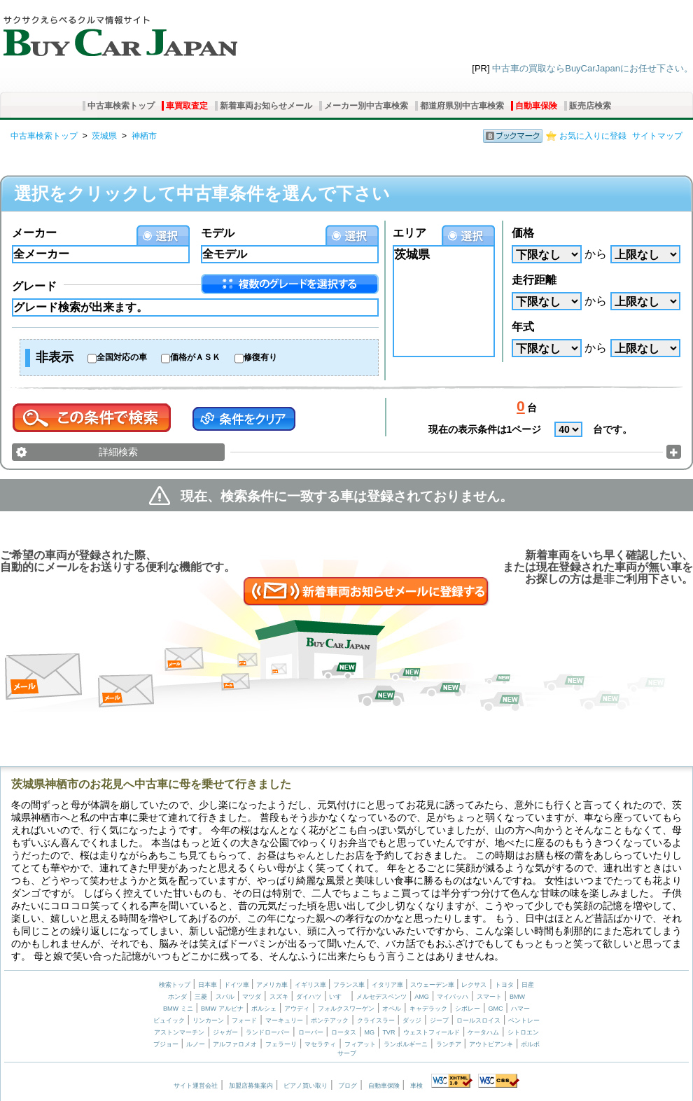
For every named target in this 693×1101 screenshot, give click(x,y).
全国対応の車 (122, 357)
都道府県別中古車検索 (462, 106)
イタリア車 (388, 984)
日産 (528, 984)
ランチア (448, 1044)
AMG (421, 996)
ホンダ (177, 996)
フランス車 (350, 984)
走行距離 (534, 280)
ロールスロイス (478, 1020)
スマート (489, 996)
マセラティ (320, 1044)
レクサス (473, 984)
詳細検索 (118, 451)
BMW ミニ (178, 1008)
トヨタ (504, 984)
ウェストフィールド (431, 1032)
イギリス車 (311, 984)
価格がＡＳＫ (195, 357)
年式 (523, 327)
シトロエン (523, 1032)
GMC (495, 1008)
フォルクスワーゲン (346, 1008)
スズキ (279, 996)
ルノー (195, 1044)
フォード (244, 1020)
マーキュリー (284, 1020)
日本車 (208, 984)
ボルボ (530, 1044)
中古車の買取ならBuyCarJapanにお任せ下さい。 (592, 68)
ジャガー (225, 1032)
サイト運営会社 (196, 1085)
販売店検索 (590, 106)
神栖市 (144, 136)
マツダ (251, 996)
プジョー (165, 1044)
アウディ (296, 1008)
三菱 (201, 996)
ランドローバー (268, 1032)
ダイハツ (308, 996)
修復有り (260, 357)
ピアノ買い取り (306, 1085)
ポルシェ (263, 1008)
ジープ (439, 1020)
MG (369, 1032)
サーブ (346, 1053)
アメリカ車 (273, 984)
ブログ (347, 1085)
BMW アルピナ (222, 1008)
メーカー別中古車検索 (366, 106)
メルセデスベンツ (381, 996)
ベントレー (524, 1020)
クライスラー (376, 1020)
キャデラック (428, 1008)
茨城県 (104, 136)
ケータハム (483, 1032)
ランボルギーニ (406, 1044)
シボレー (467, 1008)
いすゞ (338, 996)
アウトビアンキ (491, 1044)
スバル (225, 996)
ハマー (520, 1008)
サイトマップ (657, 136)
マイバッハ (452, 996)
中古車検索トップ (121, 106)
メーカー (34, 233)
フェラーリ (281, 1044)
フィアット (360, 1044)
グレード (34, 286)
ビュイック (169, 1020)
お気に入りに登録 (592, 136)
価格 (523, 233)
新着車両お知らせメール (266, 106)
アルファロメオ (235, 1044)
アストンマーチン (179, 1032)
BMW (517, 996)
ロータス (343, 1032)
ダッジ (411, 1020)
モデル (217, 233)
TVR (388, 1032)
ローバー (310, 1032)
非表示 (55, 357)
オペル (391, 1008)
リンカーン (208, 1020)
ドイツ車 (237, 984)
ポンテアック (330, 1020)
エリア (409, 233)
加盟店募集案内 (251, 1085)
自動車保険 (536, 106)
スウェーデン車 (433, 984)
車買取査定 (187, 106)
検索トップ (174, 984)
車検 (416, 1085)
